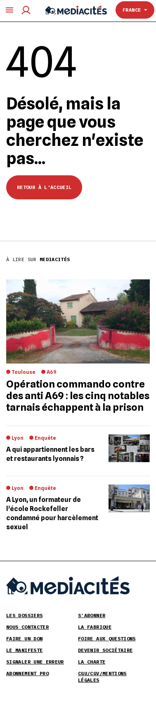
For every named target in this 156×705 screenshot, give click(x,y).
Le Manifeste (24, 650)
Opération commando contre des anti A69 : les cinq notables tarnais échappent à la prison (77, 395)
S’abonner (91, 615)
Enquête (45, 438)
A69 (52, 372)
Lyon (18, 438)
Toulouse (23, 372)
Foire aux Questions (107, 638)
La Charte (91, 662)
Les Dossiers (24, 615)
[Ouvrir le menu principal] (9, 10)
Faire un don (24, 638)
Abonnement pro (27, 673)
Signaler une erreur (35, 662)
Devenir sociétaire (105, 650)
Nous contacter (27, 627)
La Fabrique (94, 627)
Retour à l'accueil (44, 187)
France (135, 10)
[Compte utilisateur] (26, 10)
